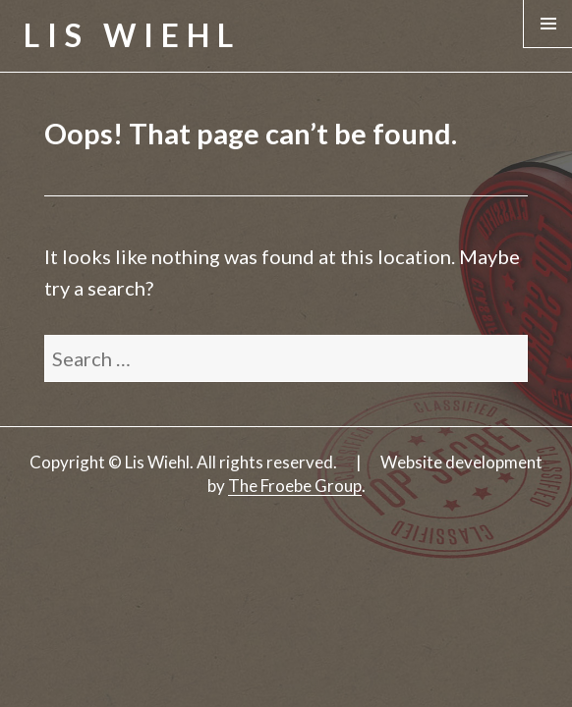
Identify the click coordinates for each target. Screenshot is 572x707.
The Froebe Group (295, 485)
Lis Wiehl (132, 35)
